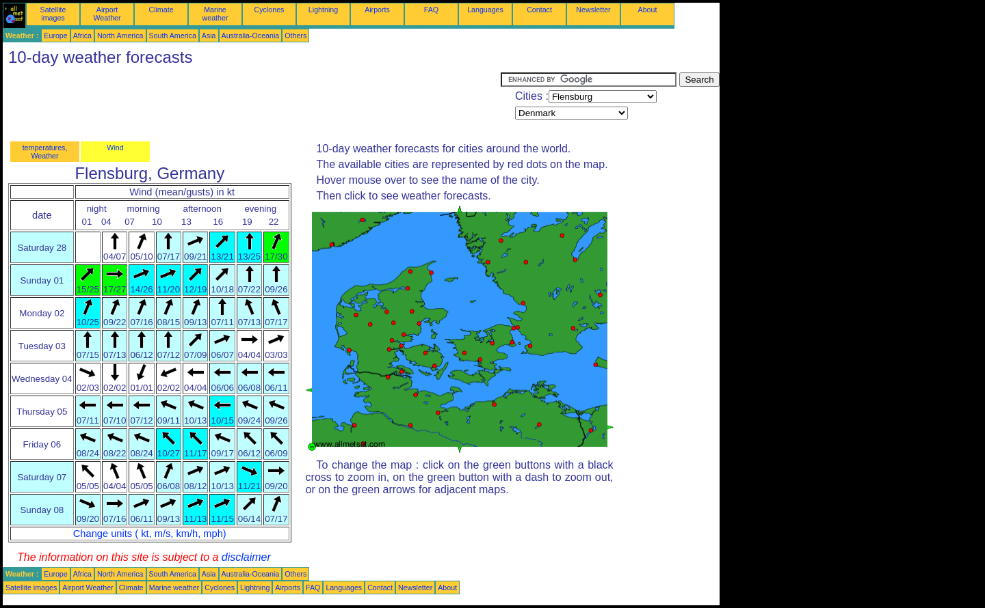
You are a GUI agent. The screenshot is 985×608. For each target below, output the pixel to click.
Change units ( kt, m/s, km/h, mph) (149, 533)
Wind (115, 147)
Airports (377, 9)
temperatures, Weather (45, 151)
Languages (485, 9)
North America (120, 35)
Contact (539, 9)
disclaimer (246, 557)
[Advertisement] (252, 103)
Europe (55, 35)
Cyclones (269, 9)
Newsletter (593, 9)
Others (295, 35)
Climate (160, 9)
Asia (209, 35)
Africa (82, 35)
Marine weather (215, 13)
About (647, 9)
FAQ (431, 9)
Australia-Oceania (251, 35)
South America (172, 35)
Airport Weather (106, 13)
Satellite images (53, 13)
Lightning (323, 9)
